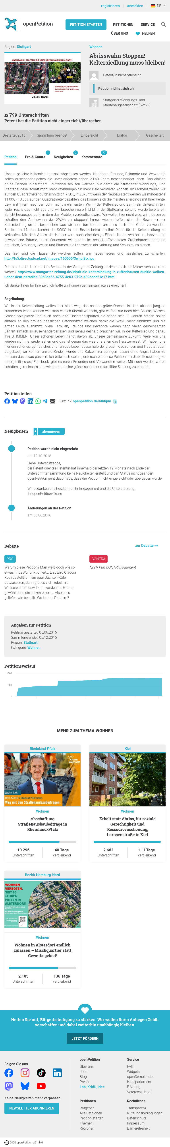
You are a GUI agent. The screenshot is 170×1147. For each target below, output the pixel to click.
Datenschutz (137, 1118)
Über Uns (119, 33)
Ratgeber (87, 1108)
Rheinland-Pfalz (42, 749)
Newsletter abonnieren (31, 1108)
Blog (83, 1077)
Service (148, 25)
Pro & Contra (35, 154)
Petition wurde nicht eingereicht (52, 449)
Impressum (136, 1123)
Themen (86, 1123)
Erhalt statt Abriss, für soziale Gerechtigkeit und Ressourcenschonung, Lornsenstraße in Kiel (127, 826)
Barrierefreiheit (138, 1128)
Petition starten (86, 25)
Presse (85, 1082)
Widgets (133, 1072)
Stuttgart (24, 47)
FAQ (130, 1066)
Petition (10, 157)
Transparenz (137, 1108)
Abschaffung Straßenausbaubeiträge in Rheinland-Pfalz (42, 824)
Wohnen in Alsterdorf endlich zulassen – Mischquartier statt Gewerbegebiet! (42, 950)
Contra (98, 559)
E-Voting (133, 1087)
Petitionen (123, 25)
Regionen (87, 1128)
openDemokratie (140, 1077)
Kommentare (91, 154)
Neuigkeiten (63, 154)
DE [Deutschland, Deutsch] (156, 6)
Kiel (128, 749)
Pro (10, 559)
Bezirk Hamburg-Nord (42, 875)
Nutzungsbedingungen (144, 1113)
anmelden (135, 6)
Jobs (83, 1072)
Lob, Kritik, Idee (92, 1087)
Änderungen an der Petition (49, 508)
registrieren (110, 6)
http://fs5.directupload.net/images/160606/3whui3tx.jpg (49, 258)
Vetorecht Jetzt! (139, 1092)
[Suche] (163, 24)
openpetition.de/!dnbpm (95, 401)
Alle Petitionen (91, 1113)
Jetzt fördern (85, 1038)
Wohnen (95, 47)
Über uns (87, 1066)
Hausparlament (139, 1082)
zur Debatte (145, 545)
